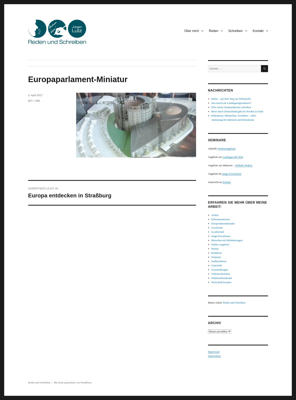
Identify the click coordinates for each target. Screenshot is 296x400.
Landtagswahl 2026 (233, 156)
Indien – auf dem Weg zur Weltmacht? (231, 98)
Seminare (216, 257)
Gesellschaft (217, 231)
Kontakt (258, 31)
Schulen (226, 182)
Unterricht (216, 265)
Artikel (215, 215)
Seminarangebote (227, 148)
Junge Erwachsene (220, 236)
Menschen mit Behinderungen (227, 240)
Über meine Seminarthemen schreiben (231, 107)
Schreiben (235, 31)
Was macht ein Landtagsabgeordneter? (231, 102)
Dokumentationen (220, 219)
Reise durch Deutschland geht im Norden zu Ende (237, 111)
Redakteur (216, 252)
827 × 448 (34, 100)
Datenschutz (214, 355)
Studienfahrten (219, 261)
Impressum (214, 351)
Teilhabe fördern (243, 165)
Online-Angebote (220, 244)
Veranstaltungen (219, 269)
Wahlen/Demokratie (221, 278)
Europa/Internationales (223, 223)
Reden (213, 31)
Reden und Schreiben (234, 302)
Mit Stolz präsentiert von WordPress (73, 382)
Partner (215, 248)
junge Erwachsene (231, 173)
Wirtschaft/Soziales (221, 282)
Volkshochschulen (220, 273)
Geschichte (217, 227)
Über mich (191, 31)
